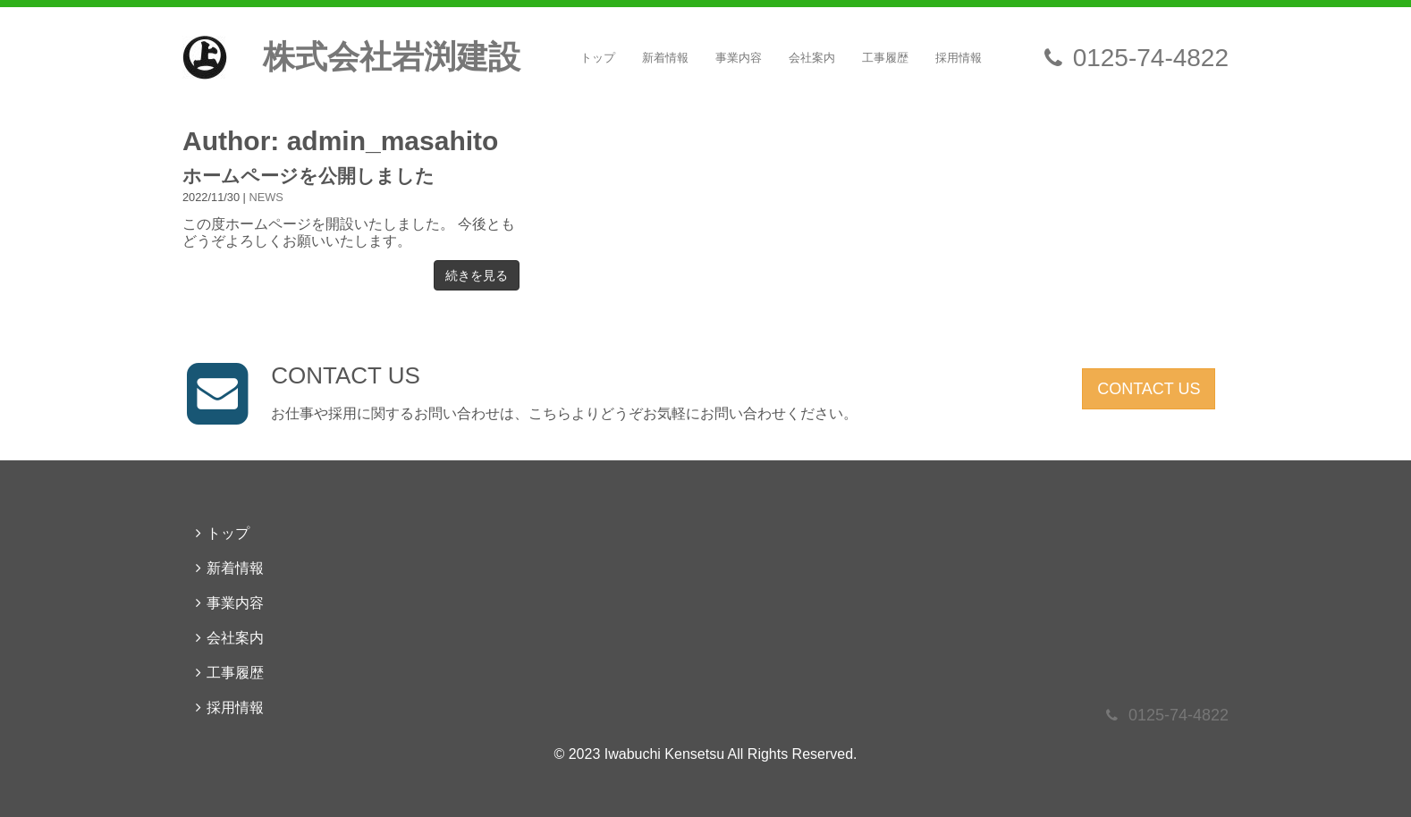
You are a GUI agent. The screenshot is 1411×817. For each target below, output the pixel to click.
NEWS (266, 197)
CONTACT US (1148, 389)
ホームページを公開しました (308, 175)
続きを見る (476, 275)
